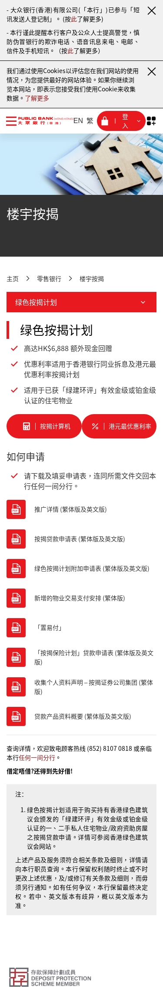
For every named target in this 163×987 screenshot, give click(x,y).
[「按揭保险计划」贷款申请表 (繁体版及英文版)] (81, 657)
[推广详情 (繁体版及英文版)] (81, 509)
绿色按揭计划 (81, 302)
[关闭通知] (151, 10)
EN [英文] (78, 120)
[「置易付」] (81, 627)
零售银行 (49, 278)
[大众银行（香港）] (40, 121)
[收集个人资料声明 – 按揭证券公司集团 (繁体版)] (81, 686)
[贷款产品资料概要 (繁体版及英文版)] (81, 716)
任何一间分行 (37, 757)
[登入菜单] (121, 121)
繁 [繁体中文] (89, 120)
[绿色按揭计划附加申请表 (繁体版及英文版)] (81, 568)
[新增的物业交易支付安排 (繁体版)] (81, 598)
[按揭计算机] (44, 426)
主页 (13, 278)
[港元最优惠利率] (119, 426)
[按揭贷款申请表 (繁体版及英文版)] (81, 539)
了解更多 (37, 98)
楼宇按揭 (92, 278)
